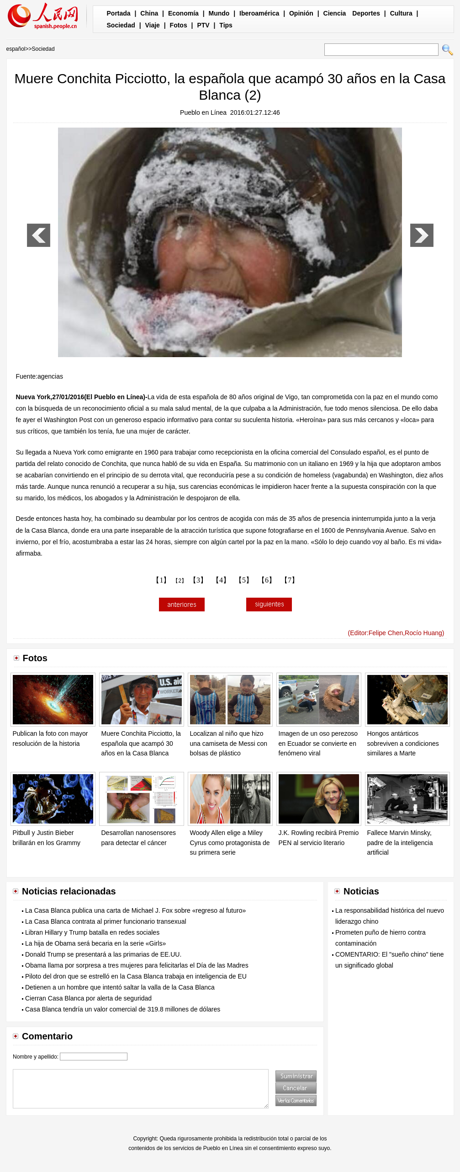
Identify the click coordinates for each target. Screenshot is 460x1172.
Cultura (401, 13)
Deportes (366, 13)
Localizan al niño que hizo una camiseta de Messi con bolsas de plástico (229, 743)
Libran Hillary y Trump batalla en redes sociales (92, 932)
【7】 (289, 580)
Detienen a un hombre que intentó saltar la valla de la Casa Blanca (120, 987)
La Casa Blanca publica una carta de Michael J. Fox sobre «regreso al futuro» (135, 910)
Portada (119, 13)
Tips (226, 25)
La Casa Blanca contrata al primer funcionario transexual (105, 921)
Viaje (152, 25)
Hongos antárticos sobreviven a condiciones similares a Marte (403, 743)
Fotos (178, 25)
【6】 (267, 580)
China (149, 13)
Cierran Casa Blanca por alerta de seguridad (88, 998)
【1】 (161, 580)
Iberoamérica (259, 13)
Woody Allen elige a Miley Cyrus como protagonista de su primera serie (230, 842)
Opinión (301, 13)
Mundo (219, 13)
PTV (203, 25)
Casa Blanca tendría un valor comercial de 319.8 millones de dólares (122, 1009)
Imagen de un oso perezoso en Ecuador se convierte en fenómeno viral (318, 743)
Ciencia (334, 13)
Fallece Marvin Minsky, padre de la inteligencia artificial (400, 842)
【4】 (221, 580)
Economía (183, 13)
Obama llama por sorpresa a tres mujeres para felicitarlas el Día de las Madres (137, 965)
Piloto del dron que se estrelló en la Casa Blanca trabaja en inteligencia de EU (136, 976)
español (16, 49)
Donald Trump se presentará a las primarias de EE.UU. (103, 954)
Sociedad (121, 25)
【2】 (180, 581)
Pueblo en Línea (203, 112)
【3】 (198, 580)
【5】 (244, 580)
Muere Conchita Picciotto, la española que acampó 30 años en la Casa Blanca (141, 743)
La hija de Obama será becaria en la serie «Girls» (95, 943)
